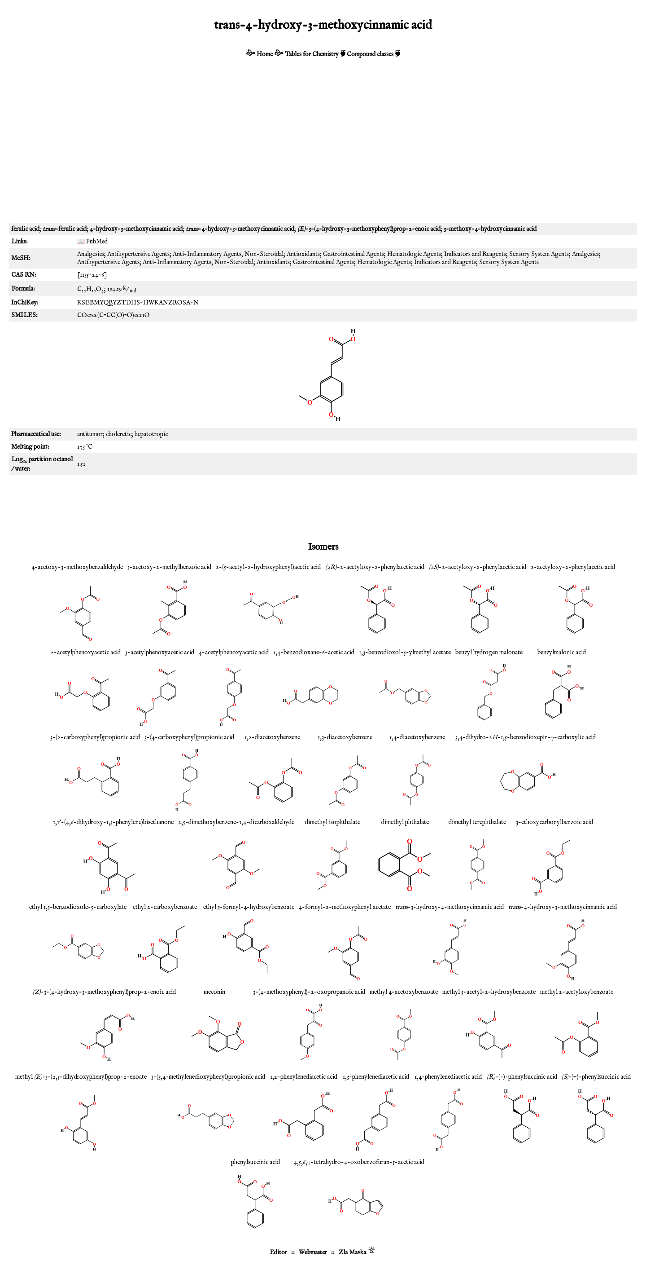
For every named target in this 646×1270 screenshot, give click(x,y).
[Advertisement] (323, 146)
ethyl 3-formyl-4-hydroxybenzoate (248, 907)
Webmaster (313, 1252)
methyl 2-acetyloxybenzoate (576, 992)
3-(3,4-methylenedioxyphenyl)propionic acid (208, 1077)
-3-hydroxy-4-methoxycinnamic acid (449, 907)
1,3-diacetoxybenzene (345, 737)
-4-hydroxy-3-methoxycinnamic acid (562, 907)
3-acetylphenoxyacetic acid (159, 652)
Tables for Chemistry (312, 54)
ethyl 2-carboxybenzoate (165, 907)
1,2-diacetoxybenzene (272, 737)
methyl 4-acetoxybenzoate (404, 992)
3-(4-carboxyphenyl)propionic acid (189, 737)
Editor (278, 1252)
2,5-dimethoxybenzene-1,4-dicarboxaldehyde (236, 822)
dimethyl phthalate (405, 822)
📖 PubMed (92, 242)
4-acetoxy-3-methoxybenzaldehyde (77, 567)
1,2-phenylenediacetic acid (303, 1077)
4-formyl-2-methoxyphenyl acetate (345, 907)
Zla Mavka (352, 1252)
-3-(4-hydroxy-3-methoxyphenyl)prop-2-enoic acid (104, 992)
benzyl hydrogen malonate (489, 652)
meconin (214, 992)
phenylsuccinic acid (255, 1162)
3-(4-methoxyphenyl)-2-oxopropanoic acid (309, 992)
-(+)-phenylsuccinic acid (596, 1077)
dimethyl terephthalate (477, 822)
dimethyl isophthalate (332, 822)
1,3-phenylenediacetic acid (376, 1077)
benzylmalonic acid (561, 652)
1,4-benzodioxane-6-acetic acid (313, 652)
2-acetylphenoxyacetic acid (86, 652)
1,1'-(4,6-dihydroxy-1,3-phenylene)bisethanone (113, 822)
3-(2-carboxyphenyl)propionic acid (95, 737)
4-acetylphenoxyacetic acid (234, 652)
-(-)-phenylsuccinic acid (522, 1077)
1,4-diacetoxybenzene (417, 737)
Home (265, 54)
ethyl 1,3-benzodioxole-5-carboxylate (78, 907)
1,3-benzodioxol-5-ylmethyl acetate (405, 652)
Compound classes (370, 54)
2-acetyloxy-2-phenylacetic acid (573, 567)
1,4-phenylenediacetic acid (448, 1077)
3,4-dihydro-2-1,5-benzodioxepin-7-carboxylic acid (525, 737)
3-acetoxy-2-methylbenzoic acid (169, 567)
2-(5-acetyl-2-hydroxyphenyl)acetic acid (268, 567)
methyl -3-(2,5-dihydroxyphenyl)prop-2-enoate (81, 1077)
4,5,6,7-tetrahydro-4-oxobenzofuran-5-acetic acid (359, 1162)
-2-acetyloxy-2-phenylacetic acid (374, 567)
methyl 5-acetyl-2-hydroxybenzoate (489, 992)
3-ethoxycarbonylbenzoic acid (554, 822)
